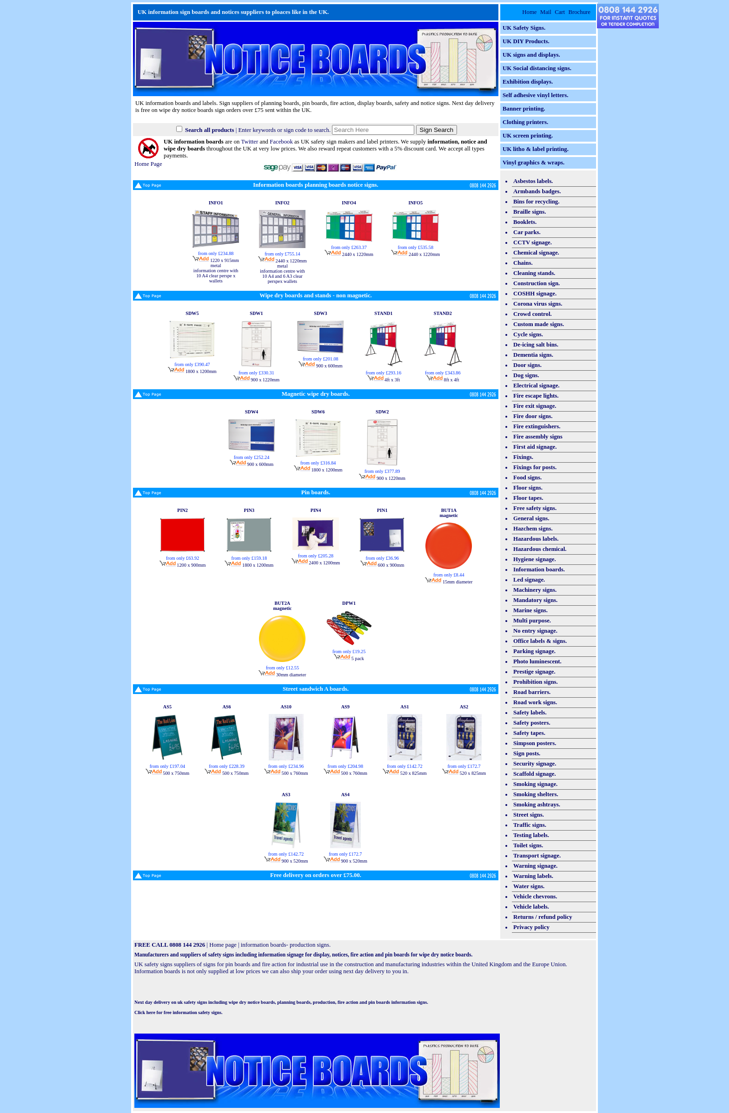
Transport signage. (537, 855)
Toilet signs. (528, 845)
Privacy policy (531, 927)
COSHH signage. (535, 293)
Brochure (579, 12)
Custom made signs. (538, 324)
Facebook (281, 141)
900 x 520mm (286, 861)
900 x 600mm (320, 365)
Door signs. (527, 365)
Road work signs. (535, 702)
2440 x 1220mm (349, 254)
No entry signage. (535, 631)
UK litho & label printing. (536, 149)
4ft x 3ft (383, 379)
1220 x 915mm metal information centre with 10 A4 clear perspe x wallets (215, 270)
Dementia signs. (533, 355)
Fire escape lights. (536, 396)
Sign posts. (526, 753)
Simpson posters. (534, 743)
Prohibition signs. (535, 682)
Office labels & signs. (540, 641)
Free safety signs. (535, 508)
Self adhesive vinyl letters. (535, 95)
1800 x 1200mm (192, 371)
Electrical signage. (536, 385)
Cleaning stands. (534, 273)
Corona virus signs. (537, 304)
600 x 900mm (382, 565)
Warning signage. (535, 866)
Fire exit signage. (535, 406)
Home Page (148, 160)
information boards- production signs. (286, 945)
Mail (545, 12)
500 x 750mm (167, 773)
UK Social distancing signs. (537, 68)
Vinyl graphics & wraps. (533, 162)
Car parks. (527, 232)
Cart (560, 12)
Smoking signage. (535, 784)
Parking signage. (534, 651)
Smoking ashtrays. (536, 804)
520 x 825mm (404, 773)
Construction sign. (536, 283)
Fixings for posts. (535, 467)
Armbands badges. (537, 191)
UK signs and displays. (531, 55)
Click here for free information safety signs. (178, 1012)
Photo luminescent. (537, 661)
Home (529, 12)
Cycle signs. (528, 334)
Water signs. (528, 886)
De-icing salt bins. (535, 344)
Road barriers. (531, 692)
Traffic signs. (529, 825)
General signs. (531, 518)
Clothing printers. (525, 122)
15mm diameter (448, 581)
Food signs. (527, 477)
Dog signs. (526, 375)
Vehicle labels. (531, 906)
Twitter (249, 141)
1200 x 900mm (182, 565)
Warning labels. (533, 876)
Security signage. (534, 763)
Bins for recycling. (536, 201)
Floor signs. (528, 487)
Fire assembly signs (538, 436)
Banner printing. (524, 108)
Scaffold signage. (534, 774)
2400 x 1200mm (316, 562)
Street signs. (528, 815)
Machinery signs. (535, 590)
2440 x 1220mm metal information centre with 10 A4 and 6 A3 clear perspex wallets (282, 271)
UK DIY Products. (526, 41)
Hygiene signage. (534, 559)
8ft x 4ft (442, 379)
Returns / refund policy (542, 917)
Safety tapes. (529, 733)
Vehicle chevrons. (535, 896)
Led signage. (529, 579)
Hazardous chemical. (539, 549)
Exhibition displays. (528, 82)
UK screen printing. (528, 135)
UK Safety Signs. (524, 28)
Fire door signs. (533, 416)
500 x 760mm (286, 773)
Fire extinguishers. (536, 426)
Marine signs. (530, 610)
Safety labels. (530, 712)
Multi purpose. (532, 620)
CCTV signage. (532, 242)
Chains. (523, 263)
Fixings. (523, 457)
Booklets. (525, 222)
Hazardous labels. (535, 539)
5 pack (349, 658)
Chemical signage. (536, 252)
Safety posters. (531, 723)
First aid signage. (535, 447)
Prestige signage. (534, 671)
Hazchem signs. (533, 528)
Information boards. (539, 569)
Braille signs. (529, 212)
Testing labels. (531, 835)
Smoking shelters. (535, 794)
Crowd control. (532, 314)
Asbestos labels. (533, 181)
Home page (223, 945)
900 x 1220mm (256, 379)
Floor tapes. (528, 498)
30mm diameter (282, 674)
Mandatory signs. (535, 600)
